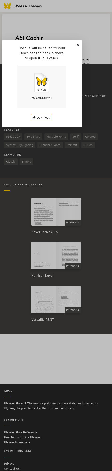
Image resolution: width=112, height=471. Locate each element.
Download (41, 117)
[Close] (78, 45)
